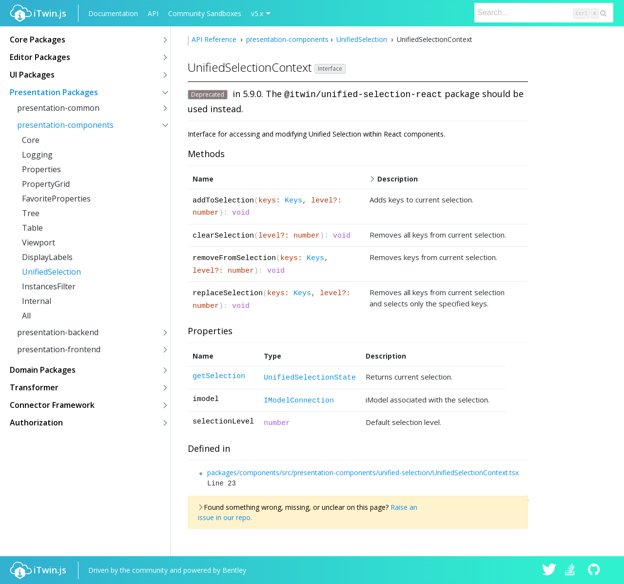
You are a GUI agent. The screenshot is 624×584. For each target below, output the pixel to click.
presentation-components (65, 125)
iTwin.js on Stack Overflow (572, 570)
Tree (30, 213)
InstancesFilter (49, 286)
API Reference (215, 39)
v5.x (257, 13)
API (153, 13)
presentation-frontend (58, 349)
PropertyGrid (46, 184)
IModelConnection (299, 401)
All (26, 315)
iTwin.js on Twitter (549, 570)
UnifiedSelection (51, 271)
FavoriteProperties (56, 198)
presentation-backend (57, 332)
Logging (37, 154)
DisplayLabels (47, 257)
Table (32, 227)
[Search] (543, 12)
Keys (293, 201)
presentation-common (58, 107)
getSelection (219, 376)
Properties (41, 169)
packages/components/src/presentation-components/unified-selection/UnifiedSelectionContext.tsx (363, 472)
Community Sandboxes (204, 13)
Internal (36, 301)
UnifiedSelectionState (310, 378)
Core (30, 140)
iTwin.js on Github (595, 570)
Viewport (38, 242)
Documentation (113, 13)
